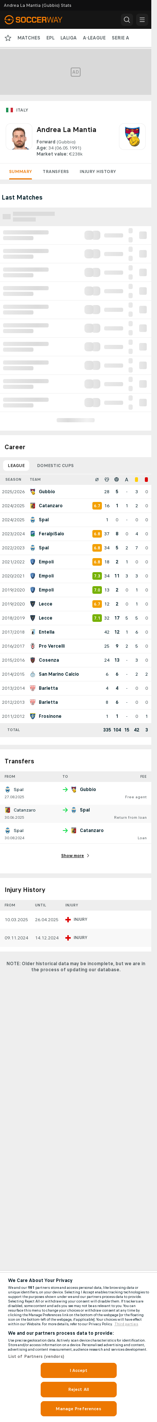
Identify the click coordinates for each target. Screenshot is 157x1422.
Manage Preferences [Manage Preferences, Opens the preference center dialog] (78, 1408)
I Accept (79, 1370)
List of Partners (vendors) (36, 1356)
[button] (127, 20)
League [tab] (16, 465)
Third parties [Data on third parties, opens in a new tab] (126, 1324)
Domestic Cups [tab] (55, 465)
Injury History (97, 171)
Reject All (78, 1389)
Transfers (56, 171)
